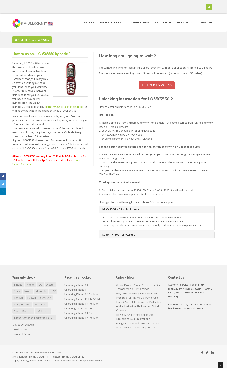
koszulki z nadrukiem (73, 360)
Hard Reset (54, 356)
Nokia (27, 291)
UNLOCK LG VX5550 (157, 85)
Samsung (45, 297)
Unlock (88, 22)
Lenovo (18, 297)
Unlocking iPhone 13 (76, 285)
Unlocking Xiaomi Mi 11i (78, 308)
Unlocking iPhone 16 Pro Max (81, 303)
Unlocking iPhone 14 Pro (78, 313)
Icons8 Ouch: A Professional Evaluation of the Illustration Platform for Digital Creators (138, 306)
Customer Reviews (138, 22)
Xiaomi (30, 284)
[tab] (157, 209)
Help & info (184, 22)
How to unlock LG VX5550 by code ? (41, 54)
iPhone (18, 284)
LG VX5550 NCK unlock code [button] (120, 209)
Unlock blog (163, 22)
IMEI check (43, 311)
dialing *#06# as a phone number (64, 106)
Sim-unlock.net (19, 356)
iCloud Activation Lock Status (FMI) (34, 317)
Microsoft (40, 304)
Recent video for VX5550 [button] (118, 234)
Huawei (31, 297)
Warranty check (111, 22)
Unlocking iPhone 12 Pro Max (81, 294)
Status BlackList (23, 311)
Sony (17, 291)
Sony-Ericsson (22, 304)
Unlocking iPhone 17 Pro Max (81, 317)
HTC (53, 291)
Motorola (40, 291)
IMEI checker (40, 356)
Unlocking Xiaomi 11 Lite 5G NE (82, 299)
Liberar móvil (35, 360)
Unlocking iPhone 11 (76, 289)
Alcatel (50, 284)
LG (32, 39)
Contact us (205, 22)
